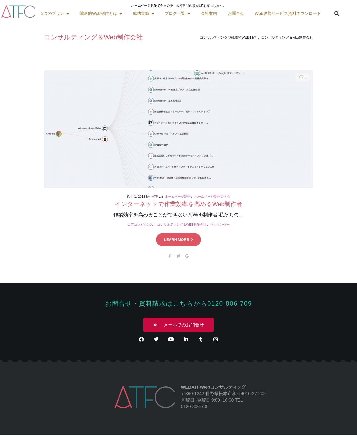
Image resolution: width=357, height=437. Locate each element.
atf (155, 196)
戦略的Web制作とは (51, 13)
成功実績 (90, 13)
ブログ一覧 (121, 13)
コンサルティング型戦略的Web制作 (228, 37)
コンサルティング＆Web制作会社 (182, 224)
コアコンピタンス (140, 224)
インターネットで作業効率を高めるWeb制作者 (179, 203)
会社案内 (150, 13)
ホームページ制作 (178, 196)
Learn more (178, 239)
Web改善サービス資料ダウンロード (222, 13)
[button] (266, 13)
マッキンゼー (220, 224)
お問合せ (174, 13)
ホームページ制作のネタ (212, 196)
